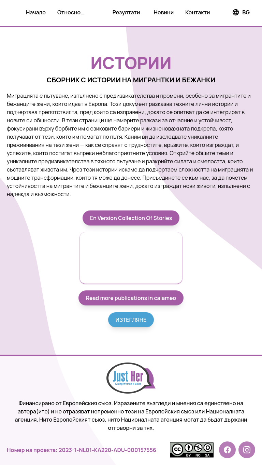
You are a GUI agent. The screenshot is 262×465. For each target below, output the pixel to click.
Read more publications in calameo (131, 298)
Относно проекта (69, 14)
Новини (164, 12)
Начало (36, 12)
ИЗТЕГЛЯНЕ (131, 320)
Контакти (197, 12)
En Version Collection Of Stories (131, 218)
